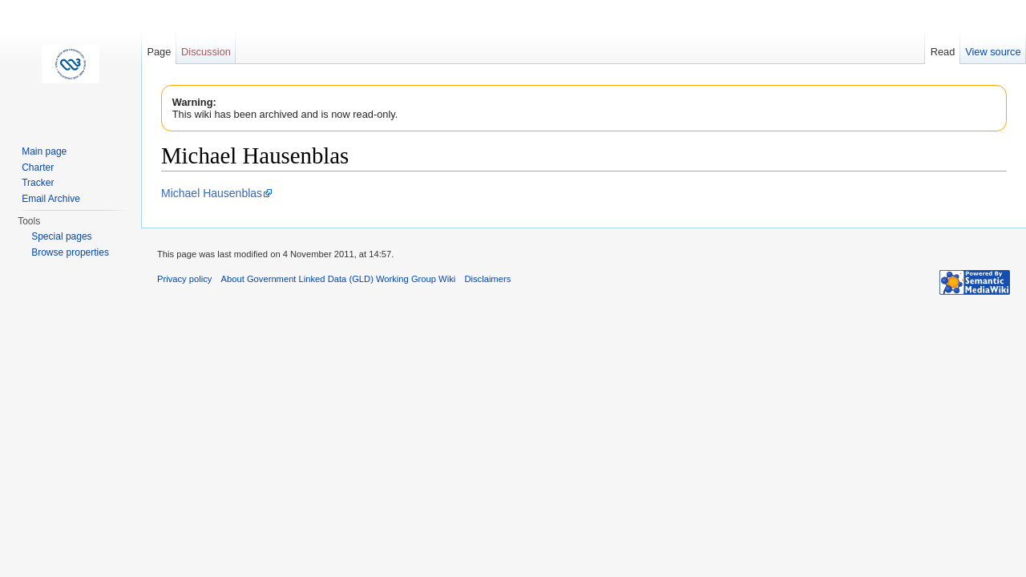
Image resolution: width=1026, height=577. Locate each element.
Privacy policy (184, 279)
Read (943, 52)
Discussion (206, 52)
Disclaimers (487, 279)
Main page (44, 151)
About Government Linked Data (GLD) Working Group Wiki (338, 279)
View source (992, 52)
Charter (38, 167)
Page (159, 52)
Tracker (38, 182)
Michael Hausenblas (211, 193)
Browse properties (70, 252)
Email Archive (51, 198)
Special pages (61, 236)
